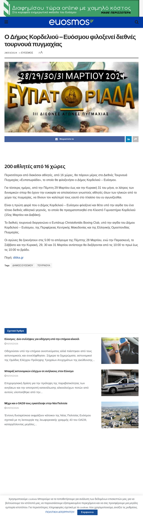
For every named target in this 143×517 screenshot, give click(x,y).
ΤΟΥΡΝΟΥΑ (43, 265)
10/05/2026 (11, 344)
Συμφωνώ (87, 512)
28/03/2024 (10, 53)
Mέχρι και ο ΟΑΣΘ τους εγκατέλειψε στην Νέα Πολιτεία (35, 403)
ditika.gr (18, 257)
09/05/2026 (11, 408)
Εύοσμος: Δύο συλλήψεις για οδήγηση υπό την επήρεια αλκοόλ (41, 339)
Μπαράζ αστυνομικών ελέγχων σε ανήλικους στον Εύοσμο (39, 371)
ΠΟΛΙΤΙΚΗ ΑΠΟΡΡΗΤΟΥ (59, 512)
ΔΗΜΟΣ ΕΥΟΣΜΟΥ (22, 265)
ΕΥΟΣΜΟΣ (27, 53)
